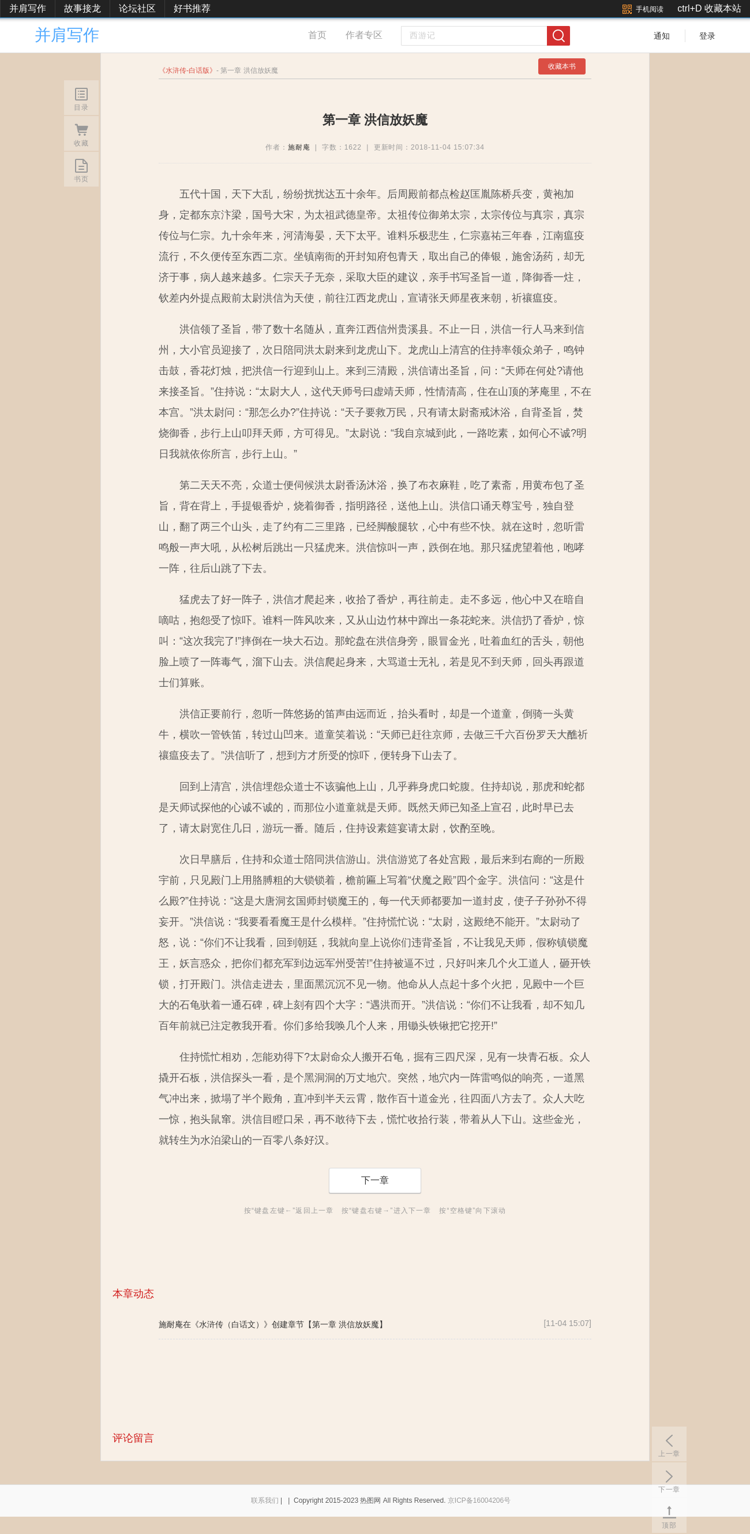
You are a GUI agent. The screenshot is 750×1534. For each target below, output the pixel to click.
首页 (317, 35)
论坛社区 (137, 8)
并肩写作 (27, 8)
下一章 (375, 1180)
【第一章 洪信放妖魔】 (345, 1324)
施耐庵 (299, 147)
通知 (662, 35)
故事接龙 (82, 8)
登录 (707, 35)
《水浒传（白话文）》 (231, 1324)
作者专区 (364, 35)
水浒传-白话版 (187, 70)
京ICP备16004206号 (479, 1500)
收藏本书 (562, 66)
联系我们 (265, 1500)
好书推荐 (192, 8)
